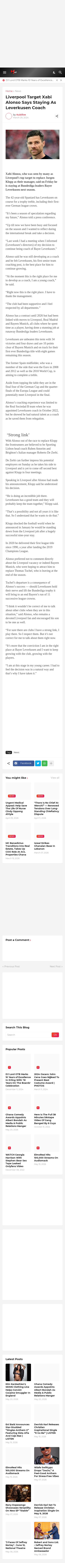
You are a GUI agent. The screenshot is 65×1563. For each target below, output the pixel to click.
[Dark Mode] (54, 72)
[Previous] (57, 80)
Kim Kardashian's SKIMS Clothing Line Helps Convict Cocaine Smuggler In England (18, 1390)
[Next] (61, 80)
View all (55, 778)
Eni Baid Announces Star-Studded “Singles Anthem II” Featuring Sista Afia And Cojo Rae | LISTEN (17, 1431)
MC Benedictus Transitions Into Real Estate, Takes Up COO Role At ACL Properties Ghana (18, 849)
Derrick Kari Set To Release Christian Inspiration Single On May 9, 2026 (46, 1509)
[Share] (56, 116)
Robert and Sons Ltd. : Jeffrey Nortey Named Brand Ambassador (46, 1546)
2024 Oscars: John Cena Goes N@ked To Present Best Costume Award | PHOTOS (46, 1080)
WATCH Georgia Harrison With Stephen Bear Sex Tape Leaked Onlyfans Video (16, 1160)
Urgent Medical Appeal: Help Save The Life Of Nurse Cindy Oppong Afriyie (16, 808)
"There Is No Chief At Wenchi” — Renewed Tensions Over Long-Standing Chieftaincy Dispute (46, 808)
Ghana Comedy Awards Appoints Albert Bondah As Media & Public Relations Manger (16, 1120)
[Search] (61, 72)
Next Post (55, 966)
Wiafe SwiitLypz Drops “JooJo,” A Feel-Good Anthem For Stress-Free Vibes (46, 1472)
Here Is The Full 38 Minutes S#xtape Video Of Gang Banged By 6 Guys (45, 1119)
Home (9, 91)
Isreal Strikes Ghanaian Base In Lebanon (44, 846)
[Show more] (51, 763)
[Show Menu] (4, 72)
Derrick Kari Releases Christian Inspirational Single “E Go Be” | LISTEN (46, 1429)
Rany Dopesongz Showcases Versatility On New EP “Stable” (18, 1508)
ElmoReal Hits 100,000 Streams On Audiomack (46, 1157)
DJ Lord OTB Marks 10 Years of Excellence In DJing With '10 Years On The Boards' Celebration (30, 80)
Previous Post (12, 966)
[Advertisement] (32, 34)
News (18, 91)
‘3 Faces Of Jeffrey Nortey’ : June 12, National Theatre (16, 1545)
